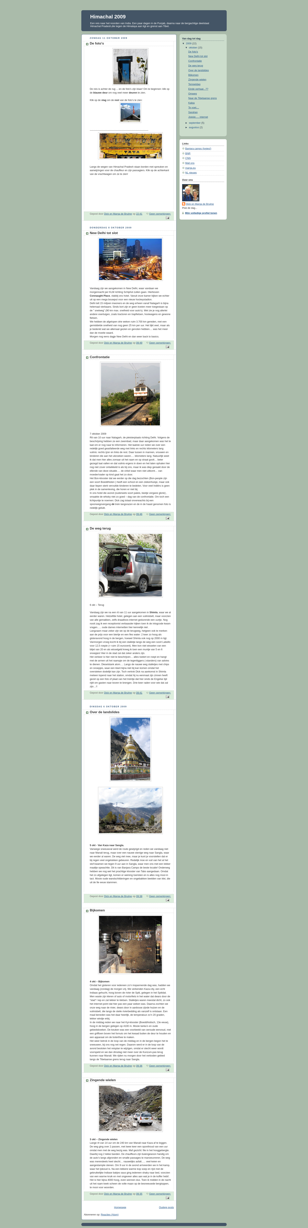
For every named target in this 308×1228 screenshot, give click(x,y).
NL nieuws (191, 172)
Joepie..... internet (198, 117)
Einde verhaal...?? (198, 89)
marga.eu (190, 168)
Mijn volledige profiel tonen (201, 213)
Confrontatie (100, 357)
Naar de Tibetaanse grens (202, 98)
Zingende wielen (103, 1080)
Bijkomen (97, 910)
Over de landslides (104, 712)
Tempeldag (194, 84)
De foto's (97, 43)
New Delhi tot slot (104, 233)
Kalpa (191, 103)
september (195, 123)
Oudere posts (166, 1207)
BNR (188, 153)
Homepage (120, 1207)
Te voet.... (193, 107)
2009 (189, 43)
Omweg (192, 93)
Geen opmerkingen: (160, 214)
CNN (188, 158)
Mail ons (189, 163)
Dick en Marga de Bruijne (200, 204)
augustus (194, 127)
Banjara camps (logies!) (198, 148)
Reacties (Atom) (109, 1214)
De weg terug (100, 528)
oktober (193, 47)
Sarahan (193, 112)
